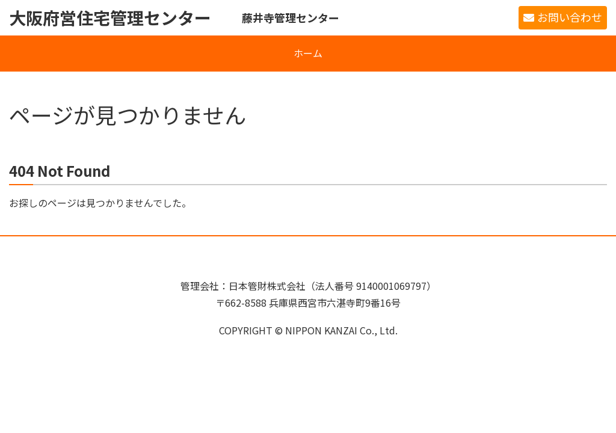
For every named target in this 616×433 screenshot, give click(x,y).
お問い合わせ (569, 17)
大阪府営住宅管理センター (110, 17)
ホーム (308, 53)
